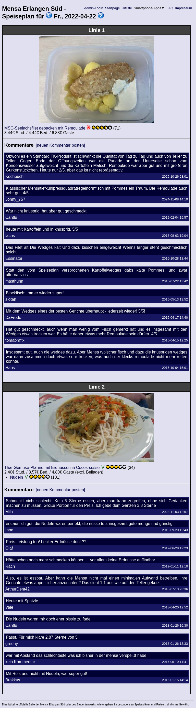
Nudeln (16, 477)
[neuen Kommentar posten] (60, 145)
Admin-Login (93, 8)
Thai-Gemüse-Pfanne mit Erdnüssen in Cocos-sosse (52, 467)
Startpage (112, 8)
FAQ (170, 8)
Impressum (183, 8)
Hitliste (127, 8)
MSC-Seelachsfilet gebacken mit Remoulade (44, 128)
